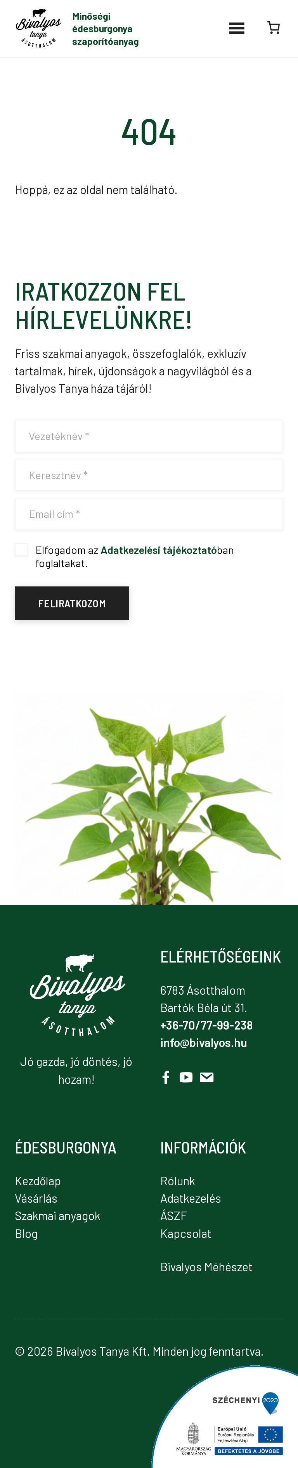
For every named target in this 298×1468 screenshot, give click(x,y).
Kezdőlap (38, 1181)
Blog (26, 1233)
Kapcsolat (185, 1233)
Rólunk (177, 1181)
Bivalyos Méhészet (206, 1267)
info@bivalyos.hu (203, 1042)
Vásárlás (36, 1198)
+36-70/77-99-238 (206, 1025)
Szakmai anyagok (57, 1215)
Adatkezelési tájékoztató (158, 549)
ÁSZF (173, 1215)
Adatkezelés (190, 1198)
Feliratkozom (72, 603)
